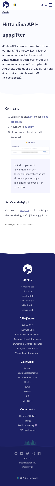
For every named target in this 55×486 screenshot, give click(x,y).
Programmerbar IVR (27, 348)
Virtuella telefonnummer (27, 353)
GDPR (27, 391)
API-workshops (27, 429)
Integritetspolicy (27, 462)
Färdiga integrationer (27, 372)
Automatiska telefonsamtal (27, 339)
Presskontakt (27, 295)
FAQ (27, 386)
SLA (27, 396)
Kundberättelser (27, 415)
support (24, 210)
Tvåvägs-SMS (28, 329)
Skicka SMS (27, 325)
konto (31, 116)
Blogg (27, 420)
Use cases (28, 400)
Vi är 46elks (27, 305)
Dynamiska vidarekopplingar (27, 343)
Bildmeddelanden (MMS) (27, 334)
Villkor (27, 458)
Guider (27, 382)
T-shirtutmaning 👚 (27, 425)
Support (27, 368)
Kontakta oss (27, 286)
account (29, 126)
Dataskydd (27, 466)
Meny (43, 5)
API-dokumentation (27, 377)
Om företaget (27, 300)
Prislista (27, 291)
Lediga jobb (28, 309)
